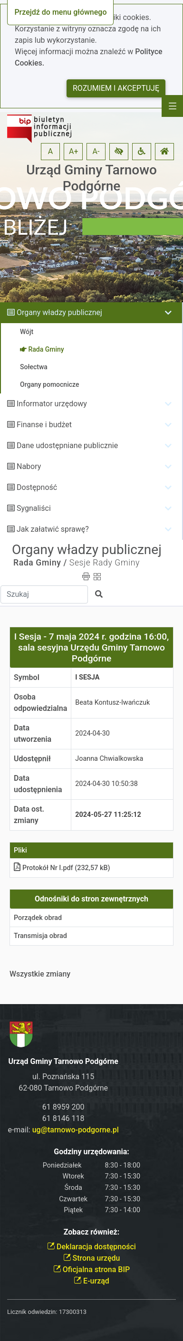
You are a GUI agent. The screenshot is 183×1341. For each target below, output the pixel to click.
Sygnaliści (34, 508)
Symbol (26, 677)
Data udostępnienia (38, 784)
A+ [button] (73, 151)
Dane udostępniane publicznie (67, 445)
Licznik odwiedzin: (32, 1311)
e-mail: (63, 1129)
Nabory (29, 466)
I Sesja (87, 677)
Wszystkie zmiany (40, 973)
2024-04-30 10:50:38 (106, 784)
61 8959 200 (63, 1106)
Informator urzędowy (52, 403)
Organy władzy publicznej (59, 312)
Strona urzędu (91, 1258)
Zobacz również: (92, 1231)
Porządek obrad (38, 918)
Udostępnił (32, 758)
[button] (118, 151)
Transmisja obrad (40, 936)
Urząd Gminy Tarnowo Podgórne (91, 178)
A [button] (50, 151)
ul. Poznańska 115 (63, 1076)
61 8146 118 (63, 1118)
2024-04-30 (92, 733)
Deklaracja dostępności (91, 1246)
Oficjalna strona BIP (91, 1269)
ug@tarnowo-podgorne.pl (75, 1129)
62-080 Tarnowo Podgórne (63, 1087)
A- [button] (96, 151)
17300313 (73, 1311)
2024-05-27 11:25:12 (108, 815)
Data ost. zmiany (29, 815)
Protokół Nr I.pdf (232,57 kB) (62, 868)
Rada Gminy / (40, 562)
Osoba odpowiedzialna (40, 702)
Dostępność (37, 487)
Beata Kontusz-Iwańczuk (112, 703)
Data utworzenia (32, 733)
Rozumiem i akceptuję (116, 88)
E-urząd (91, 1280)
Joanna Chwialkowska (109, 759)
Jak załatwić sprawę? (53, 529)
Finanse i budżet (44, 424)
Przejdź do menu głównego (60, 12)
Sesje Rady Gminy (104, 562)
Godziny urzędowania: (91, 1151)
